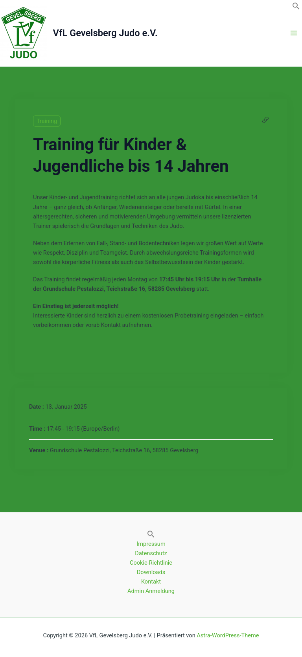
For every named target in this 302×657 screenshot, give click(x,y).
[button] (296, 7)
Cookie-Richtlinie (151, 562)
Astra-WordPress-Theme (228, 635)
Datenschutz (151, 553)
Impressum (150, 543)
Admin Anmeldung (151, 591)
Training (47, 121)
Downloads (151, 572)
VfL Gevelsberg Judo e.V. (105, 33)
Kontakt (151, 581)
